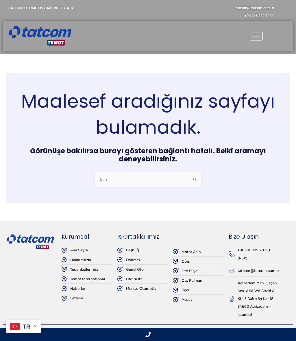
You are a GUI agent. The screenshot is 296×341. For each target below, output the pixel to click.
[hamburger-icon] (256, 36)
